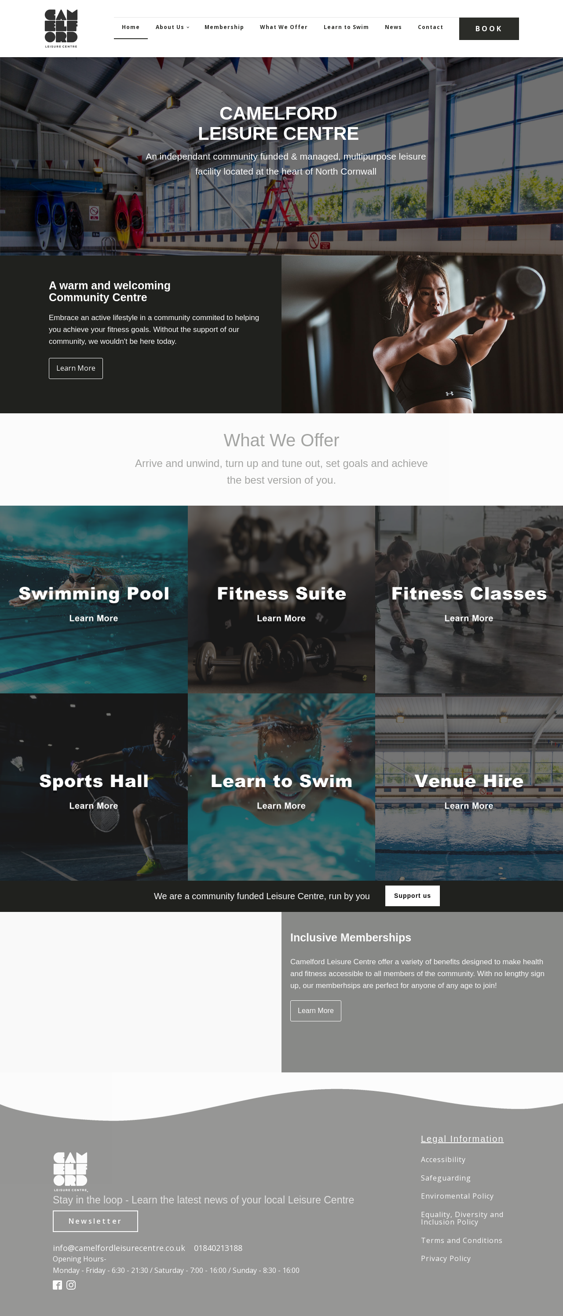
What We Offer (284, 27)
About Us (170, 27)
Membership (224, 27)
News (393, 27)
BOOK (489, 28)
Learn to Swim (346, 27)
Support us (412, 895)
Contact (430, 27)
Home (131, 27)
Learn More (75, 368)
